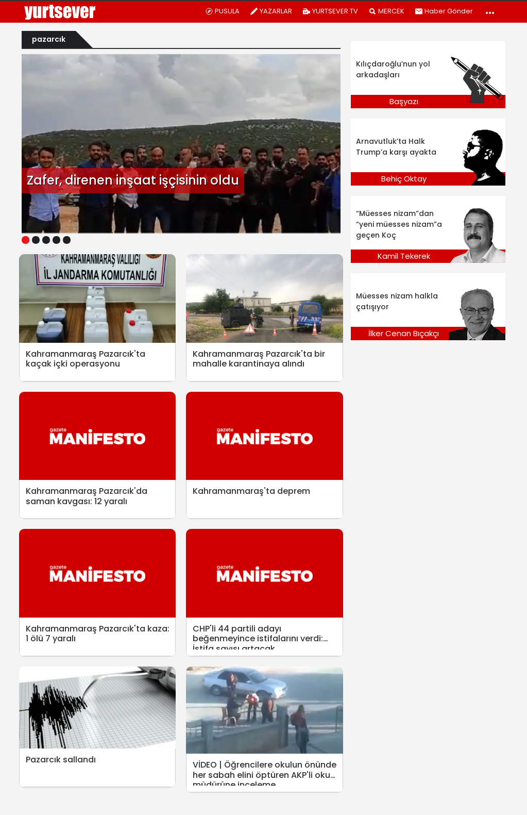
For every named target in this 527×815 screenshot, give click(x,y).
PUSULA (222, 11)
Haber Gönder (444, 11)
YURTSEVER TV (330, 11)
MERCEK (386, 11)
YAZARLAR (271, 11)
